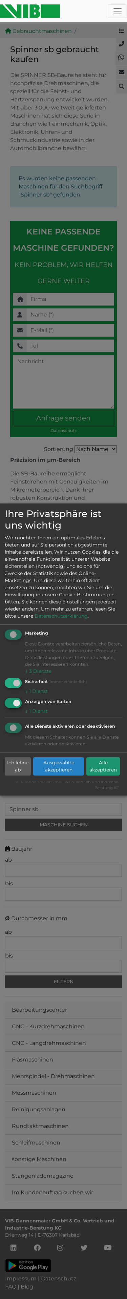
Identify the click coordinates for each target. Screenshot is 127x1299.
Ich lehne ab (17, 766)
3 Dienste (38, 671)
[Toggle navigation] (117, 11)
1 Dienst (36, 691)
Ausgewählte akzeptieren (58, 766)
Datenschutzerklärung (61, 616)
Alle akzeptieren (103, 766)
